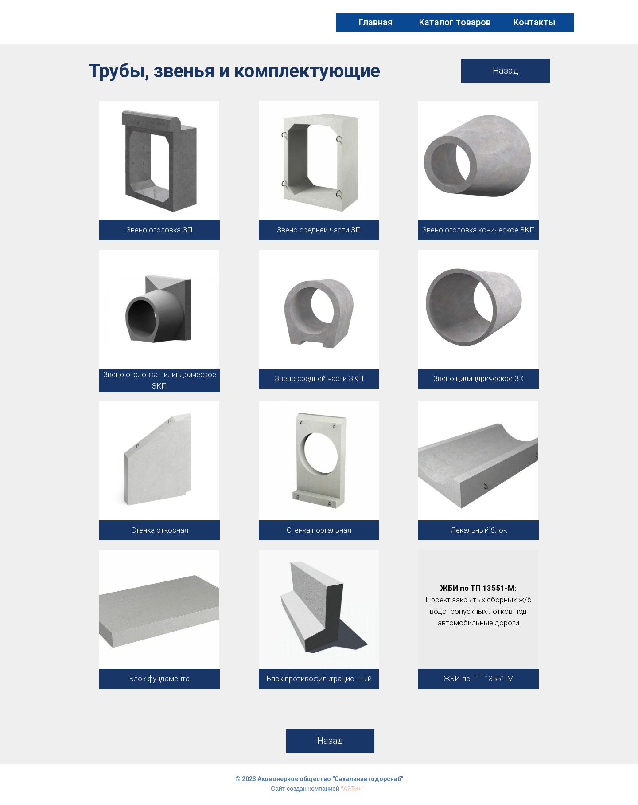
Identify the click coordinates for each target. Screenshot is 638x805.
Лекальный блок (479, 530)
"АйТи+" (352, 788)
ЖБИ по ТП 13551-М (478, 678)
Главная (376, 22)
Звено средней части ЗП (319, 229)
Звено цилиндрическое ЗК (478, 378)
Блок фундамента (159, 678)
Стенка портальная (319, 530)
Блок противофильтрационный (319, 678)
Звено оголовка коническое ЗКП (478, 229)
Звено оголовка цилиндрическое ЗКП (159, 380)
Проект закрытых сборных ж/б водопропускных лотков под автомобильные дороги (478, 611)
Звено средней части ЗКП (319, 378)
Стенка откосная (159, 530)
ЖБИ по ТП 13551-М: (478, 588)
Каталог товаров (455, 22)
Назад (505, 70)
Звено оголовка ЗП (159, 229)
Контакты (535, 22)
